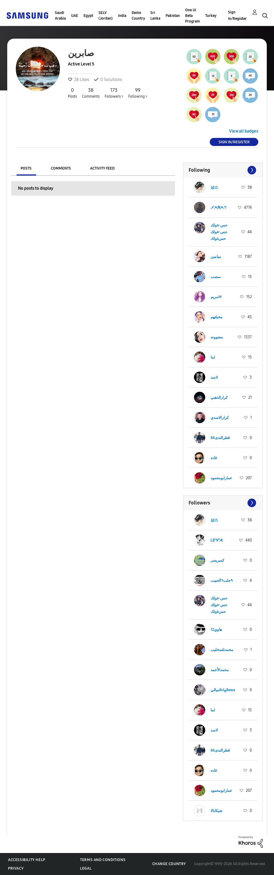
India (122, 15)
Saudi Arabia (60, 15)
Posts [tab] (26, 168)
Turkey (210, 15)
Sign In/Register (237, 15)
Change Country (169, 864)
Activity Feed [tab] (102, 168)
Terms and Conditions (102, 860)
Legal (86, 868)
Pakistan (173, 15)
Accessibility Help (26, 860)
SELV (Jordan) (105, 15)
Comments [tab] (61, 168)
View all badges (243, 131)
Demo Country (138, 15)
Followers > (114, 93)
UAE (74, 15)
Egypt (88, 15)
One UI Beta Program (192, 16)
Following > (137, 93)
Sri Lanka (155, 15)
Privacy (16, 868)
